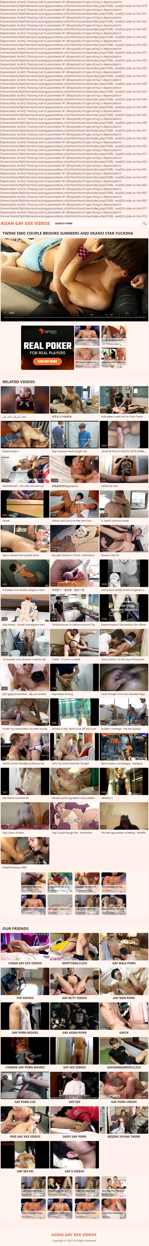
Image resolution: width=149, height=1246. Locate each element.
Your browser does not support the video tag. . (74, 279)
